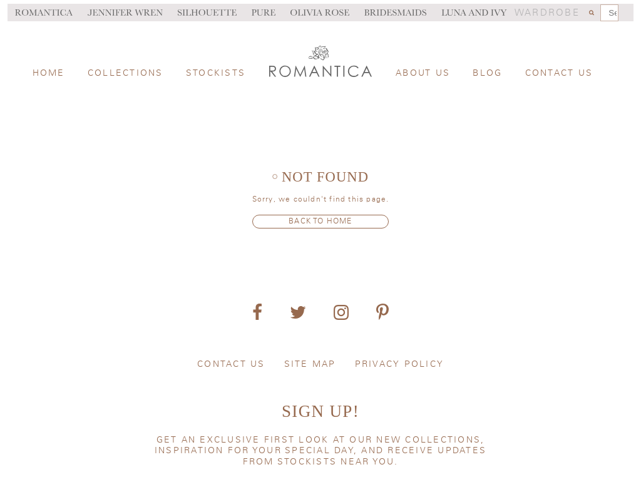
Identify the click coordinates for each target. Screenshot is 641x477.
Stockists (215, 73)
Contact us (559, 73)
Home (49, 73)
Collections (125, 73)
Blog (487, 73)
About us (423, 73)
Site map (310, 365)
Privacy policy (399, 365)
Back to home (320, 221)
